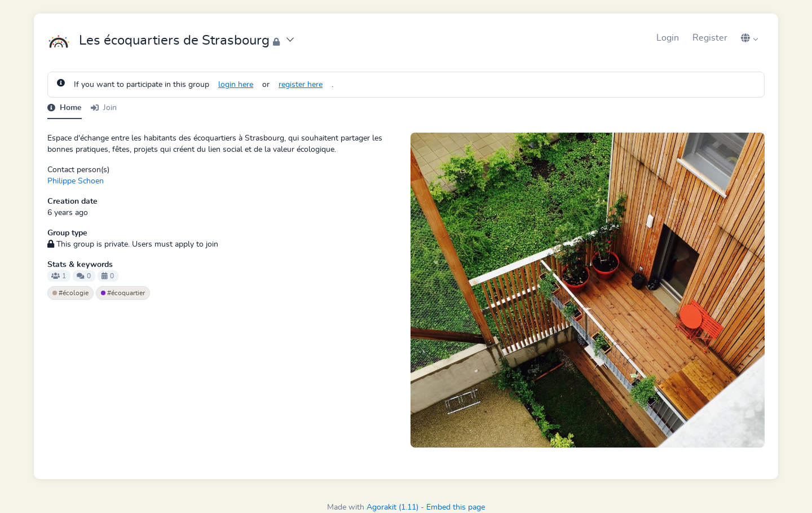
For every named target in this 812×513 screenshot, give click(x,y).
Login (667, 37)
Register (709, 37)
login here (235, 85)
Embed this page (455, 507)
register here (301, 85)
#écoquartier (123, 293)
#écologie (70, 293)
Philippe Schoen (75, 181)
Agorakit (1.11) (392, 507)
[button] (749, 38)
